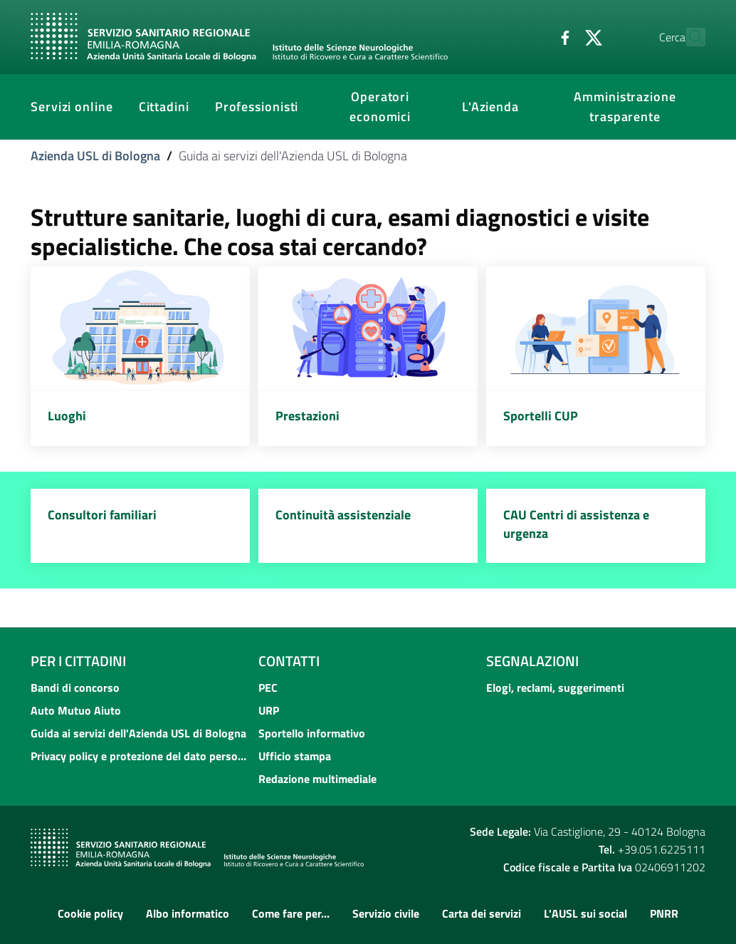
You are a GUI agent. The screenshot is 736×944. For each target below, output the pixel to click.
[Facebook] (534, 36)
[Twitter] (562, 36)
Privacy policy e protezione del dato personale (140, 755)
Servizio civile (385, 913)
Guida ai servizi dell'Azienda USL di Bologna (138, 733)
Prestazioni (307, 415)
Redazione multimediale (317, 778)
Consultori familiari (102, 514)
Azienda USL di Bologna (95, 155)
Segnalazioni (532, 661)
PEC (268, 687)
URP (268, 710)
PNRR (664, 913)
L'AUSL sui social (585, 913)
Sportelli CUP (540, 415)
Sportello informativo (311, 733)
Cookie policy (90, 913)
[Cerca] (688, 37)
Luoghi (67, 415)
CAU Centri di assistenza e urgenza (576, 524)
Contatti (289, 661)
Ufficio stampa (294, 755)
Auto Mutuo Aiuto (76, 710)
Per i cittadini (78, 661)
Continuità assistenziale (343, 514)
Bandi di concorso (75, 687)
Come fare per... (291, 913)
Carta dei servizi (481, 913)
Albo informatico (187, 913)
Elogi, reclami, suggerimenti (555, 687)
